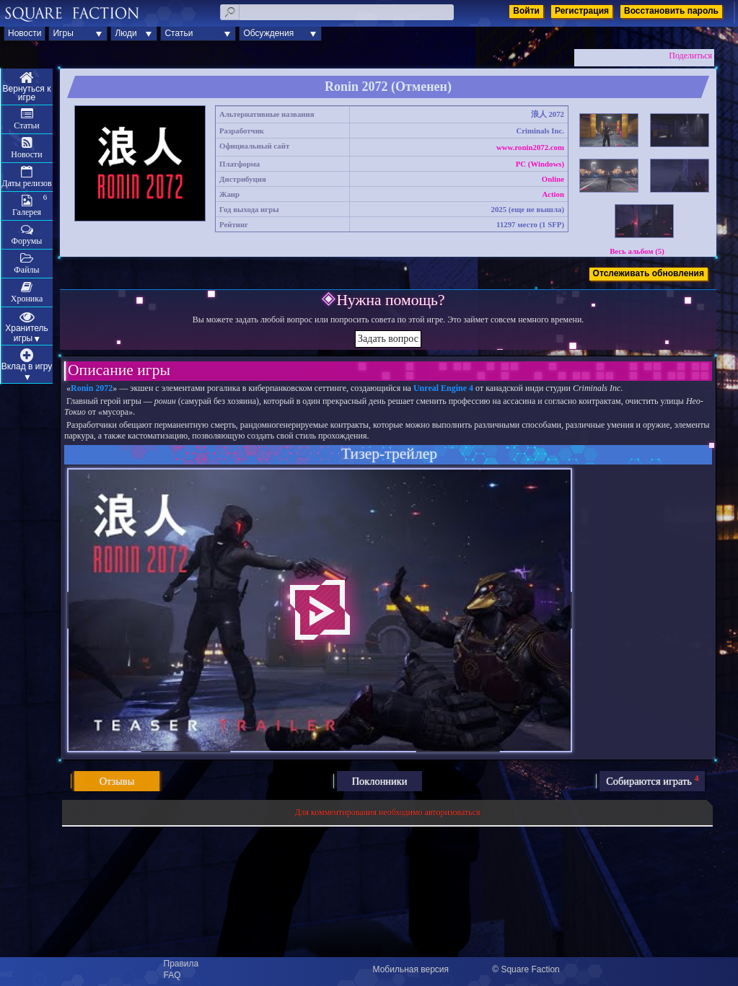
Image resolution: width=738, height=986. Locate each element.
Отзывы (117, 781)
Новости (24, 33)
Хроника (27, 299)
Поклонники (380, 781)
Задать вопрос (388, 338)
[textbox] (337, 12)
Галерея (26, 212)
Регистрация (582, 11)
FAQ (172, 975)
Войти (526, 11)
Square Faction (530, 969)
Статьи (178, 33)
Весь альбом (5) (637, 251)
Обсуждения (268, 33)
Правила (181, 964)
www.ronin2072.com (530, 147)
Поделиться (690, 55)
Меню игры (27, 87)
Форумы (27, 241)
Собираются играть (652, 780)
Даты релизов (26, 183)
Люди (125, 33)
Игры (63, 33)
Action (553, 194)
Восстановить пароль (671, 11)
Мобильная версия (411, 969)
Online (553, 179)
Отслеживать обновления (648, 273)
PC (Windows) (540, 163)
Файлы (26, 270)
